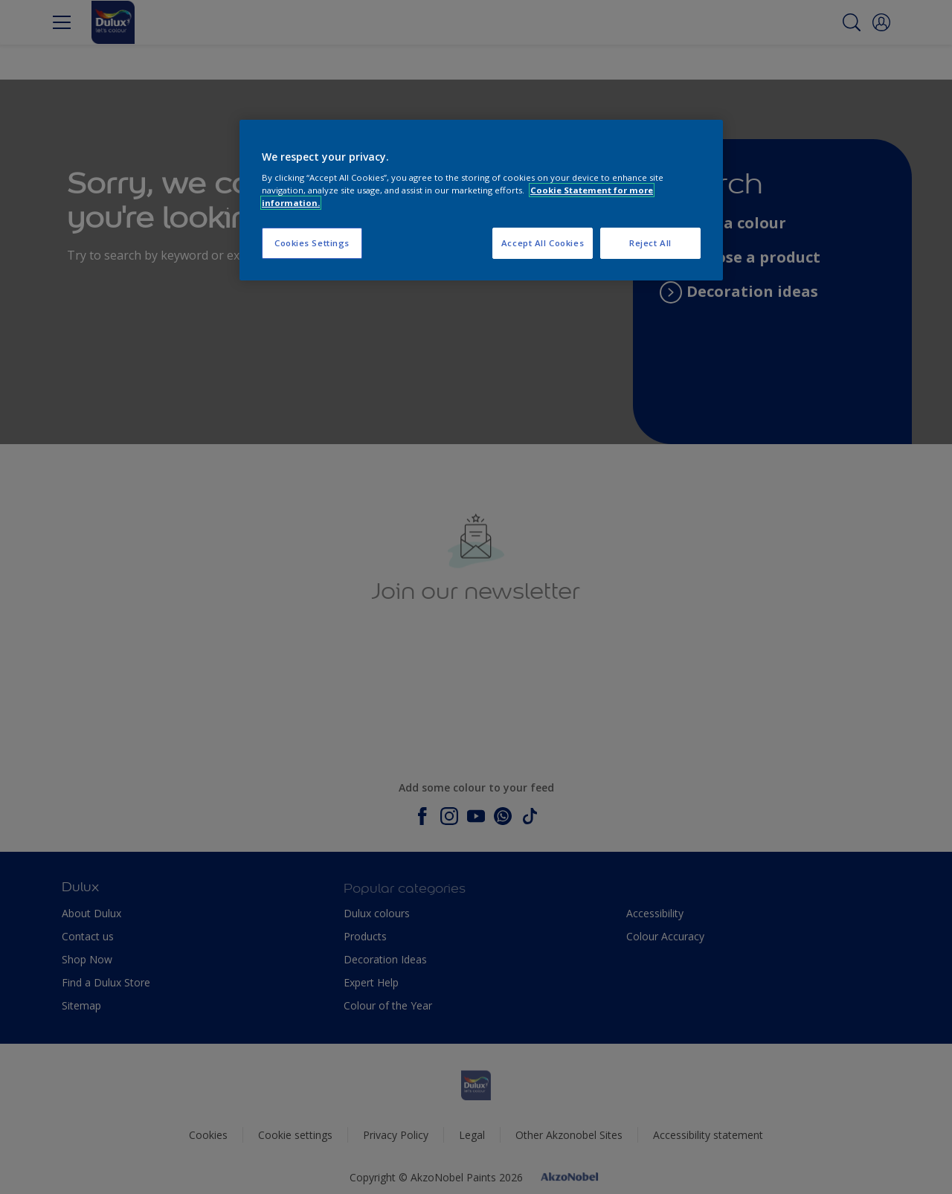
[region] (481, 200)
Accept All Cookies (542, 242)
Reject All (650, 242)
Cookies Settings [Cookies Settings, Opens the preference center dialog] (312, 242)
